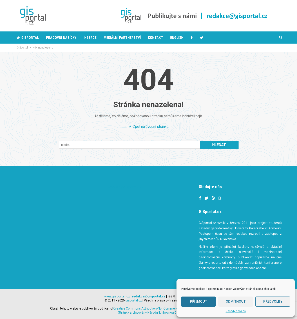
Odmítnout (236, 301)
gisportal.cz (133, 300)
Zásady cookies (236, 311)
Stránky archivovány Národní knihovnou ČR (148, 312)
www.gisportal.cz (117, 296)
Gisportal (28, 37)
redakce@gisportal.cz (148, 296)
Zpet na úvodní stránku (148, 126)
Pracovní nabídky (61, 37)
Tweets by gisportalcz (123, 187)
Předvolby (272, 301)
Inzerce (89, 37)
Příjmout (198, 301)
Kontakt (155, 37)
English (176, 37)
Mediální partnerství (122, 37)
